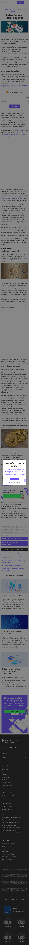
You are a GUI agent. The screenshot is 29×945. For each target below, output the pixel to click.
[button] (14, 482)
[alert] (14, 472)
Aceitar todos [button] (14, 479)
